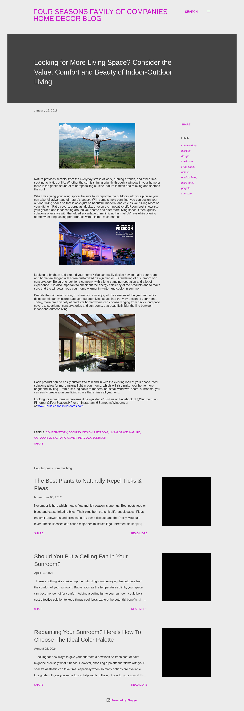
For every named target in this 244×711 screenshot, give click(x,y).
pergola (185, 188)
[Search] (191, 11)
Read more (139, 533)
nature (185, 172)
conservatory (189, 145)
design (185, 156)
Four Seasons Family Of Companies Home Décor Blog (100, 15)
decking (185, 150)
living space (188, 166)
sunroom (186, 193)
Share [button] (185, 124)
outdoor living (189, 177)
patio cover (187, 182)
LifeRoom (187, 161)
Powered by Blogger (122, 700)
